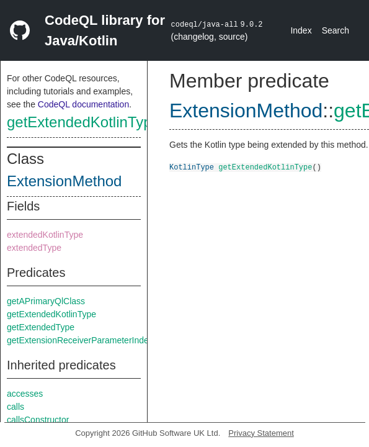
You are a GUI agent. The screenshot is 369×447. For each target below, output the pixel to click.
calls (15, 407)
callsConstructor (38, 420)
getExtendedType (40, 327)
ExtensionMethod (64, 181)
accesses (25, 394)
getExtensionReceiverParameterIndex (80, 340)
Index (300, 30)
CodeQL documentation (83, 104)
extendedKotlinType (45, 235)
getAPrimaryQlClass (46, 301)
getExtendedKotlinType (83, 122)
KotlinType (191, 166)
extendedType (34, 248)
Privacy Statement (261, 433)
